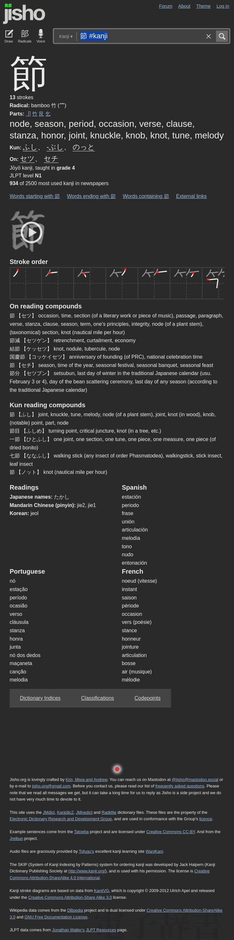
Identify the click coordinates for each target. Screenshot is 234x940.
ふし (30, 147)
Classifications (97, 698)
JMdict (49, 812)
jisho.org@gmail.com (51, 786)
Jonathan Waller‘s (68, 929)
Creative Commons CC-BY (170, 831)
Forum (166, 6)
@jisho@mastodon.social (195, 779)
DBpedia (75, 910)
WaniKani (154, 851)
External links (191, 196)
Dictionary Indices (40, 698)
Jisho (24, 14)
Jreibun (16, 838)
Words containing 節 (146, 196)
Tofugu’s (86, 851)
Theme (203, 6)
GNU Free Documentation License (55, 917)
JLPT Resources (101, 929)
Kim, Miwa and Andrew (86, 779)
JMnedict (84, 812)
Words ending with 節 (91, 196)
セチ (51, 159)
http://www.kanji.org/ (86, 871)
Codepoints (148, 698)
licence (205, 818)
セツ (27, 159)
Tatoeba (81, 831)
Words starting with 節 (35, 196)
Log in (223, 6)
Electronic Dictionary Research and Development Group (61, 818)
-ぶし (55, 147)
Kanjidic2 (65, 812)
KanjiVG (101, 890)
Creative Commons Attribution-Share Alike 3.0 (70, 897)
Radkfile (109, 812)
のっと (84, 147)
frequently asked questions (179, 786)
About (184, 6)
